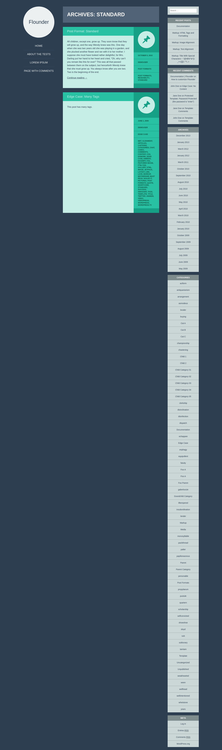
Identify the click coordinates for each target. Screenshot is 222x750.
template (142, 194)
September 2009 (183, 242)
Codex (141, 150)
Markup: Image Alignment (183, 42)
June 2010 (183, 195)
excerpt (142, 161)
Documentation (183, 26)
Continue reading (77, 78)
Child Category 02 (183, 376)
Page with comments (39, 70)
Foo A (183, 469)
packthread (183, 543)
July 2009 (183, 255)
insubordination (183, 509)
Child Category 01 (183, 370)
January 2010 (183, 229)
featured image (145, 163)
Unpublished (183, 669)
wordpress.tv (145, 205)
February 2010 (183, 222)
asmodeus (183, 303)
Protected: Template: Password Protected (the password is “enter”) (183, 99)
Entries (183, 730)
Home (39, 45)
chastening (183, 350)
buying (183, 316)
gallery (142, 167)
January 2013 (183, 142)
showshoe (183, 622)
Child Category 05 (183, 396)
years (183, 709)
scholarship (183, 609)
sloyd (183, 629)
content (142, 154)
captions (142, 145)
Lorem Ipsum (39, 62)
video (140, 198)
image (140, 170)
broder (183, 310)
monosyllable (183, 536)
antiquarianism (183, 290)
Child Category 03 (183, 383)
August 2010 (183, 182)
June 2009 (183, 262)
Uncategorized (183, 662)
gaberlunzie (183, 489)
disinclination (183, 410)
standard (142, 80)
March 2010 (183, 215)
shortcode (143, 185)
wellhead (183, 689)
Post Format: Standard (82, 31)
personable (183, 576)
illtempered (183, 503)
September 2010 (183, 175)
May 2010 (183, 202)
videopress (143, 201)
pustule (183, 596)
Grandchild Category (183, 496)
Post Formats (144, 69)
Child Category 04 (183, 390)
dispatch (183, 423)
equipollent (183, 456)
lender (183, 516)
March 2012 (183, 149)
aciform (183, 283)
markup (147, 174)
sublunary (183, 642)
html (149, 167)
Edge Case (143, 134)
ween (183, 682)
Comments (183, 737)
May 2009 (183, 269)
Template (183, 656)
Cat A (183, 323)
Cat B (183, 330)
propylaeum (183, 589)
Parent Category (183, 569)
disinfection (183, 416)
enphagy (183, 450)
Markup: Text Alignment (183, 49)
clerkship (183, 403)
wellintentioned (183, 696)
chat (152, 148)
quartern (183, 603)
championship (183, 343)
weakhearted (183, 676)
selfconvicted (183, 616)
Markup (183, 523)
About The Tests (38, 54)
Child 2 (183, 363)
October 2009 (183, 235)
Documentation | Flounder (181, 76)
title (150, 194)
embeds (147, 159)
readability (143, 78)
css (148, 154)
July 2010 (183, 189)
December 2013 (183, 135)
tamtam (183, 649)
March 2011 (183, 162)
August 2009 (183, 249)
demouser (143, 62)
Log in (183, 724)
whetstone (183, 702)
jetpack (148, 170)
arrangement (183, 297)
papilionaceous (183, 556)
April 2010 (183, 209)
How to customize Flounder (183, 79)
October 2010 (183, 169)
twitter (141, 196)
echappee (183, 436)
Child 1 (183, 356)
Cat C (183, 336)
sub (183, 636)
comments (143, 152)
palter (183, 549)
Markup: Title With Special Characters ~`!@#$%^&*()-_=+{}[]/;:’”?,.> (183, 59)
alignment (147, 141)
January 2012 (183, 155)
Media (183, 529)
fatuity (183, 463)
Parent (183, 563)
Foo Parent (183, 483)
